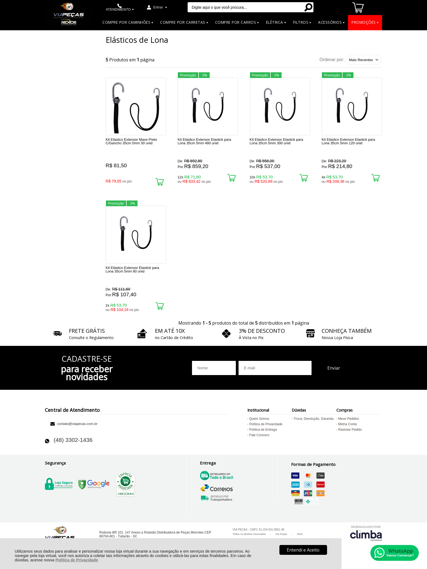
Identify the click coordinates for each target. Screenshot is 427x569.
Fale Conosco (259, 438)
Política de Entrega (263, 433)
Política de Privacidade (76, 560)
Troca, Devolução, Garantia (313, 422)
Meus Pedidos (348, 422)
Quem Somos (259, 422)
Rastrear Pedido (350, 433)
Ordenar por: (331, 59)
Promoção (188, 75)
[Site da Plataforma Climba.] (366, 536)
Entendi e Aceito (303, 550)
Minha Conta (347, 427)
